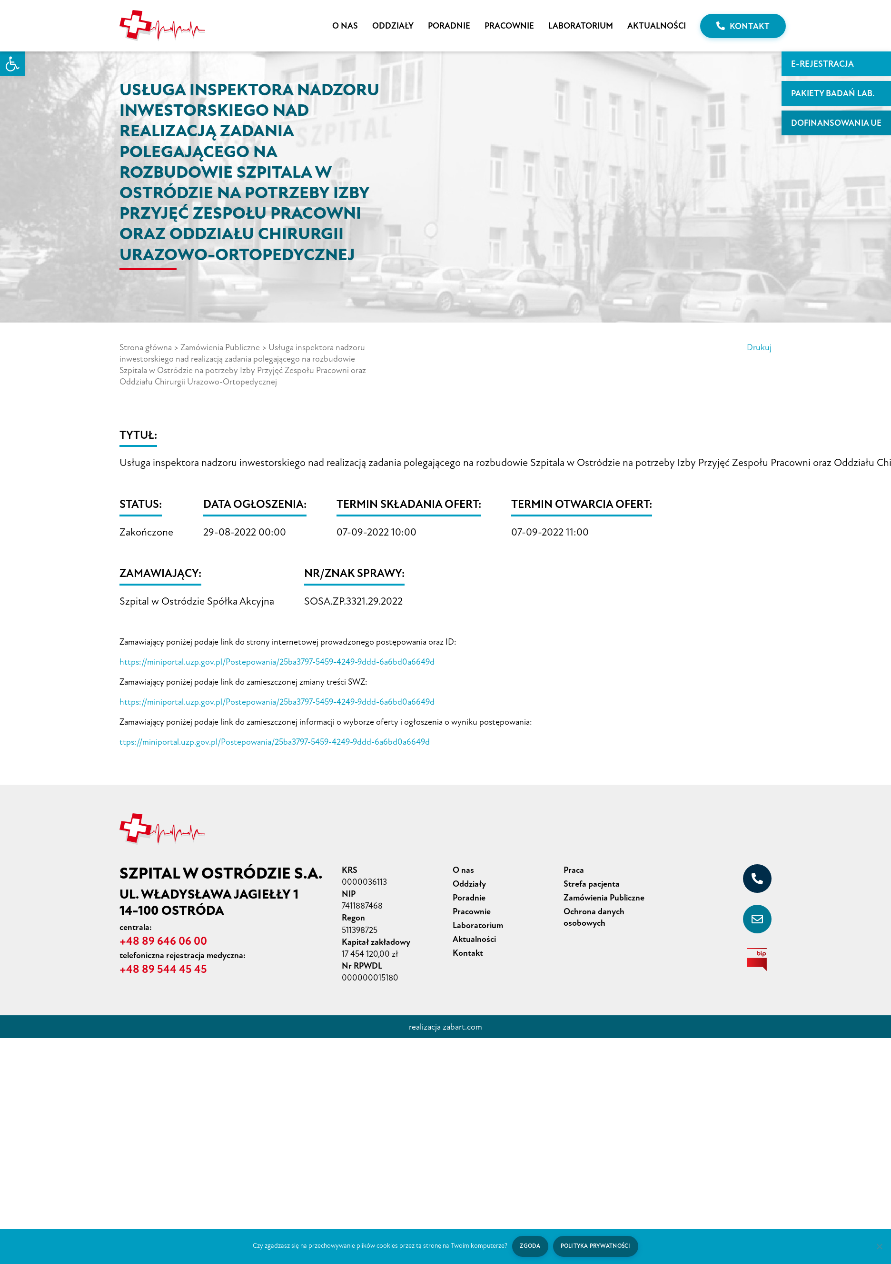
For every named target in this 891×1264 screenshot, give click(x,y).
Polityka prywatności (596, 1246)
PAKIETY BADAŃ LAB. (832, 93)
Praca (574, 870)
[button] (12, 63)
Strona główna (145, 347)
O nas (345, 25)
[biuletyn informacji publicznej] (757, 959)
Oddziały (393, 25)
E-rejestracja (822, 64)
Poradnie (449, 25)
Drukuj (759, 347)
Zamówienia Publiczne (220, 347)
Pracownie (509, 25)
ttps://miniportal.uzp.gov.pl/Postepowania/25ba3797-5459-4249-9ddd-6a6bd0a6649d (274, 742)
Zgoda (530, 1246)
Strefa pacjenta (592, 884)
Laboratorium (580, 25)
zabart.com (462, 1026)
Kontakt (743, 26)
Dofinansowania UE (836, 123)
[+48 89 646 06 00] (757, 878)
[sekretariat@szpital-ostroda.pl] (757, 919)
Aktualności (656, 25)
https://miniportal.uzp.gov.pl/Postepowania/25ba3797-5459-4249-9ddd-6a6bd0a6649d (277, 662)
